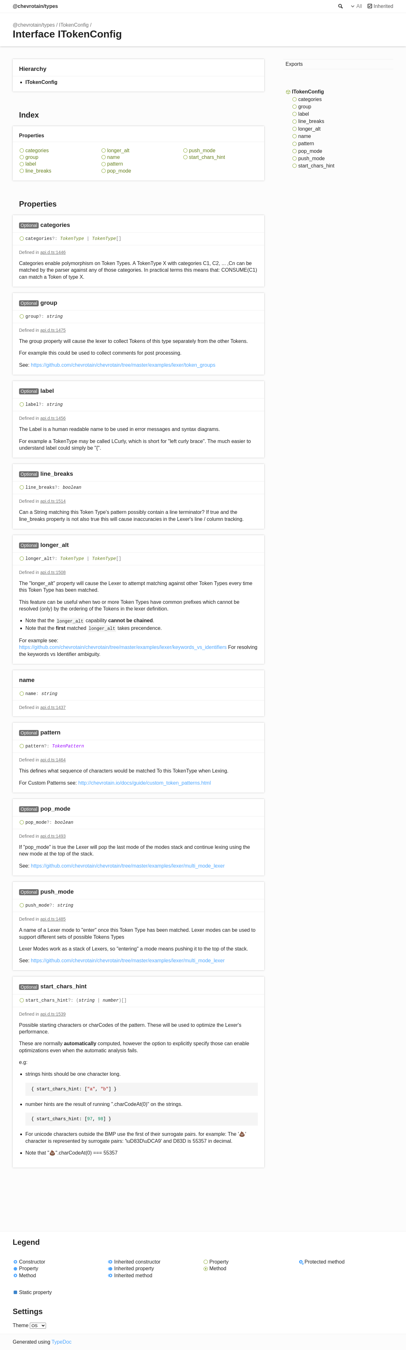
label (30, 164)
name (113, 157)
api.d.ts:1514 (53, 501)
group (31, 157)
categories (37, 150)
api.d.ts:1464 (53, 759)
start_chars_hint (207, 157)
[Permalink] (76, 225)
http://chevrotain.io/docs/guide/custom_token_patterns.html (144, 783)
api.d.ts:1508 (53, 572)
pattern (115, 164)
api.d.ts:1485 (53, 919)
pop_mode (119, 171)
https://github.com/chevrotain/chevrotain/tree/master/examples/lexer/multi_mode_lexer (128, 866)
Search (340, 6)
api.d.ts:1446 (53, 252)
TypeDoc (61, 1342)
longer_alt (118, 150)
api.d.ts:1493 (53, 836)
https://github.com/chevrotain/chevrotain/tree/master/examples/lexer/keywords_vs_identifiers (123, 647)
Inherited (383, 6)
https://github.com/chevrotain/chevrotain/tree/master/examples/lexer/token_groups (123, 365)
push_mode (202, 150)
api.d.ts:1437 (53, 707)
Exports (294, 64)
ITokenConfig (73, 25)
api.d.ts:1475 (53, 330)
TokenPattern (68, 746)
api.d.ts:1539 (53, 1014)
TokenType (72, 238)
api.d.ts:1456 (53, 418)
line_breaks (38, 171)
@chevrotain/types (35, 6)
